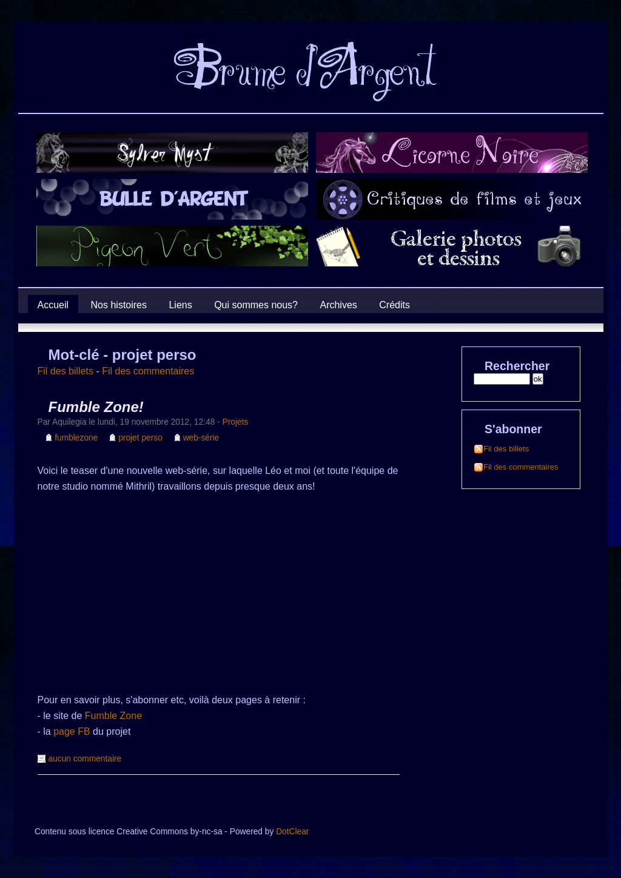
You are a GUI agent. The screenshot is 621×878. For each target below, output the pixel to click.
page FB (71, 731)
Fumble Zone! (96, 407)
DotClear (292, 831)
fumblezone (76, 437)
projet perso (140, 437)
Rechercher (517, 366)
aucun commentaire (85, 758)
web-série (201, 437)
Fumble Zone (113, 716)
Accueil (53, 305)
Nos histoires (119, 305)
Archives (338, 305)
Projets (236, 422)
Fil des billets (65, 371)
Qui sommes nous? (256, 305)
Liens (180, 305)
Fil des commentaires (148, 371)
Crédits (394, 305)
